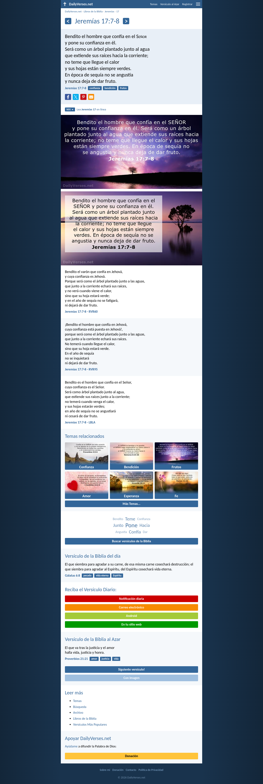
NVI (70, 109)
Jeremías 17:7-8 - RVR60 (81, 311)
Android (131, 616)
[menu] (198, 5)
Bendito (118, 519)
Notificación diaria (131, 599)
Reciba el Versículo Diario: (91, 589)
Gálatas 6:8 (72, 575)
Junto (118, 525)
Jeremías (109, 11)
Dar (145, 532)
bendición (110, 88)
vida (116, 658)
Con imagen (131, 678)
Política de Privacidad (150, 770)
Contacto (131, 770)
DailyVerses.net (73, 11)
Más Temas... (132, 504)
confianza (95, 88)
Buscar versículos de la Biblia (131, 541)
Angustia (121, 532)
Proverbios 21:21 (76, 659)
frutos (123, 88)
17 (117, 11)
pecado (87, 575)
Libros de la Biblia (93, 11)
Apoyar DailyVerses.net (88, 738)
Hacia (145, 525)
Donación (131, 756)
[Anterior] (68, 21)
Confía (135, 532)
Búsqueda (79, 707)
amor (94, 658)
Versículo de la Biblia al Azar (92, 639)
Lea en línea (91, 109)
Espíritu (117, 575)
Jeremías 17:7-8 (75, 88)
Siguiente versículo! (131, 669)
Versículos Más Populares (90, 724)
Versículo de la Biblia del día (92, 556)
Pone (131, 525)
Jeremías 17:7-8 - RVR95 (81, 369)
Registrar (187, 4)
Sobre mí (105, 770)
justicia (105, 658)
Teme (130, 519)
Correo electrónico (131, 607)
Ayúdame (71, 746)
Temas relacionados (84, 436)
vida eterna (102, 575)
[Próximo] (126, 21)
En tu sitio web (131, 624)
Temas (153, 4)
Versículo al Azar (169, 4)
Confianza (143, 519)
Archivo (78, 713)
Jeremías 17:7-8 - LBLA (80, 422)
